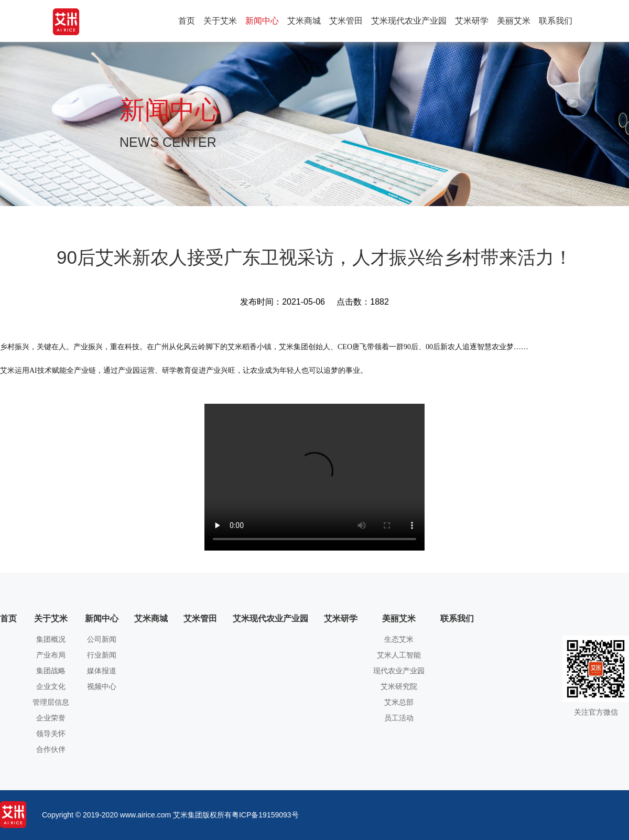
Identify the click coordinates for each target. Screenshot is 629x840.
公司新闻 (101, 639)
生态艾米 (399, 639)
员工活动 (399, 718)
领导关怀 (51, 734)
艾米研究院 (399, 687)
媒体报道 (101, 671)
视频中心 (101, 687)
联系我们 (555, 20)
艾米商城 (304, 20)
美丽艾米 (513, 20)
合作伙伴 (51, 749)
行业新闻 (101, 655)
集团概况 (51, 639)
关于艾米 (220, 20)
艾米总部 (399, 702)
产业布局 (51, 655)
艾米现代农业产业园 (409, 20)
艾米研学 (472, 20)
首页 (186, 20)
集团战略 (51, 671)
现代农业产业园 (399, 671)
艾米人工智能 (399, 655)
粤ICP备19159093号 (265, 815)
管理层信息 (50, 702)
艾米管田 (346, 20)
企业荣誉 (51, 718)
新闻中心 (262, 20)
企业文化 (51, 687)
